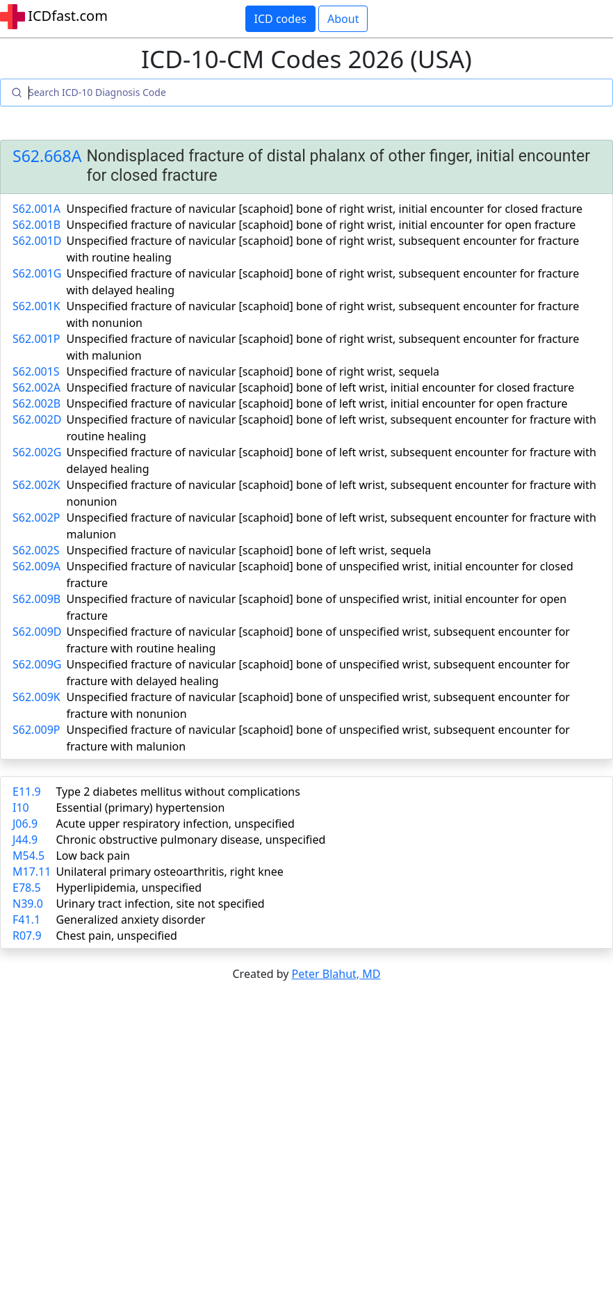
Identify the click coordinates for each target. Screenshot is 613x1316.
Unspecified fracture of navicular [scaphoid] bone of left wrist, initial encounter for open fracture (317, 403)
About (343, 18)
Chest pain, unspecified (116, 935)
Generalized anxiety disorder (130, 919)
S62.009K (36, 697)
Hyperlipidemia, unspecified (129, 887)
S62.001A (36, 208)
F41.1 (26, 919)
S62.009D (37, 631)
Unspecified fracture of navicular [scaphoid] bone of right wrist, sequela (253, 371)
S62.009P (36, 729)
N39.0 (28, 903)
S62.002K (36, 484)
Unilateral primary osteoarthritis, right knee (169, 871)
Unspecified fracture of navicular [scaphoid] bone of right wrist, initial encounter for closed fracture (324, 208)
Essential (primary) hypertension (140, 807)
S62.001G (37, 273)
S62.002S (36, 550)
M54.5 (28, 855)
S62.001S (36, 371)
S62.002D (37, 419)
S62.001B (36, 224)
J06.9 (25, 823)
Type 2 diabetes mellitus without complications (178, 791)
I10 (21, 807)
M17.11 (32, 871)
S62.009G (37, 664)
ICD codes (280, 18)
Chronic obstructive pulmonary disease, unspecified (190, 839)
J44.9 (25, 839)
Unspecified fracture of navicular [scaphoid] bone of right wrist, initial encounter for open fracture (321, 224)
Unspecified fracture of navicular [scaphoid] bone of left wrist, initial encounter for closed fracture (321, 387)
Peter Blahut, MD (336, 973)
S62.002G (37, 452)
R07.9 (27, 935)
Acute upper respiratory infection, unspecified (175, 823)
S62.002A (36, 387)
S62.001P (36, 338)
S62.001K (36, 306)
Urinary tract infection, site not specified (160, 903)
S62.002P (36, 517)
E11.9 (27, 791)
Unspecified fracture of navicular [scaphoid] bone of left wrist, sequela (249, 550)
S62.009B (36, 599)
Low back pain (93, 855)
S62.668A (47, 156)
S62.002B (36, 403)
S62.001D (37, 240)
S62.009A (36, 566)
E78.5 (27, 887)
